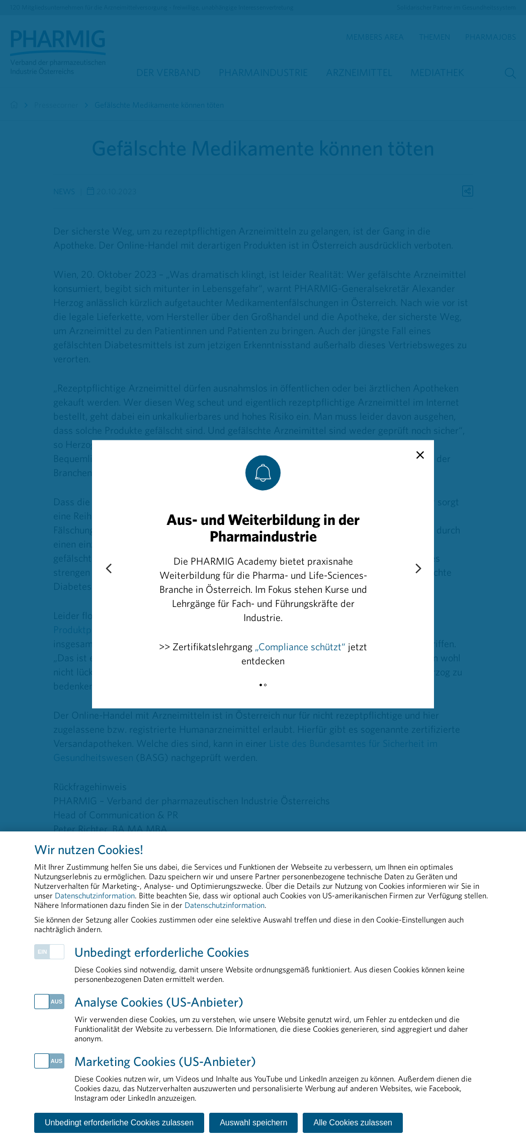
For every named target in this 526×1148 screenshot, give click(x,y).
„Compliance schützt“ (300, 646)
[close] (420, 455)
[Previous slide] (108, 569)
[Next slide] (418, 569)
